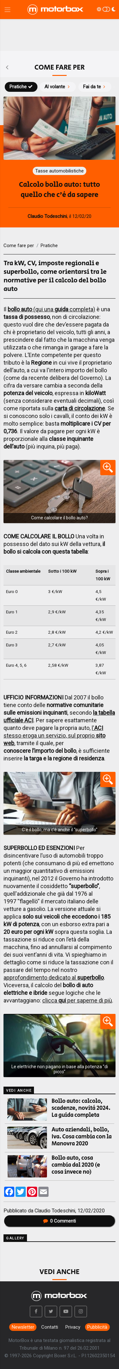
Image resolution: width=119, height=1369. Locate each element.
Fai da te (95, 87)
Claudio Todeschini (55, 1211)
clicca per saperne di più (77, 1000)
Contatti (49, 1327)
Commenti (59, 1221)
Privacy (72, 1327)
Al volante (57, 87)
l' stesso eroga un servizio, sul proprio (54, 735)
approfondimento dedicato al (53, 977)
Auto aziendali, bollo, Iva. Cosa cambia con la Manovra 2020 (82, 1137)
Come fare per (18, 245)
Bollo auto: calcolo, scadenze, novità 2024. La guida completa (81, 1108)
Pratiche (21, 87)
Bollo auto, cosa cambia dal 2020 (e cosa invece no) (76, 1165)
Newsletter (23, 1327)
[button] (36, 1311)
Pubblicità (97, 1327)
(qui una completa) (51, 309)
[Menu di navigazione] (7, 10)
